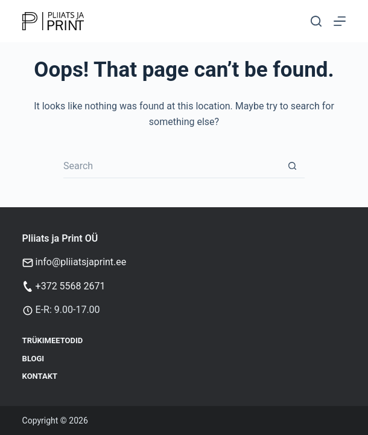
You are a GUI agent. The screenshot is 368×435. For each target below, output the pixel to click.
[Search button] (293, 166)
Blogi (33, 358)
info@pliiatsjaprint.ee (81, 262)
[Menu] (340, 21)
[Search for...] (172, 166)
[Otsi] (316, 21)
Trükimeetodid (52, 340)
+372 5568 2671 (71, 286)
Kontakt (39, 376)
